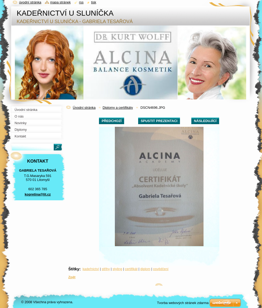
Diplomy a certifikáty (118, 108)
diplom (145, 269)
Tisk (93, 2)
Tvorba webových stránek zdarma (183, 303)
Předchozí (111, 121)
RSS (81, 2)
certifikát (131, 269)
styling (117, 269)
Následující (205, 121)
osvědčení (160, 269)
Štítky (73, 269)
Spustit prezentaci (159, 121)
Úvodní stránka (84, 108)
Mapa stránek (60, 2)
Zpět (71, 277)
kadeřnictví (91, 269)
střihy (106, 269)
